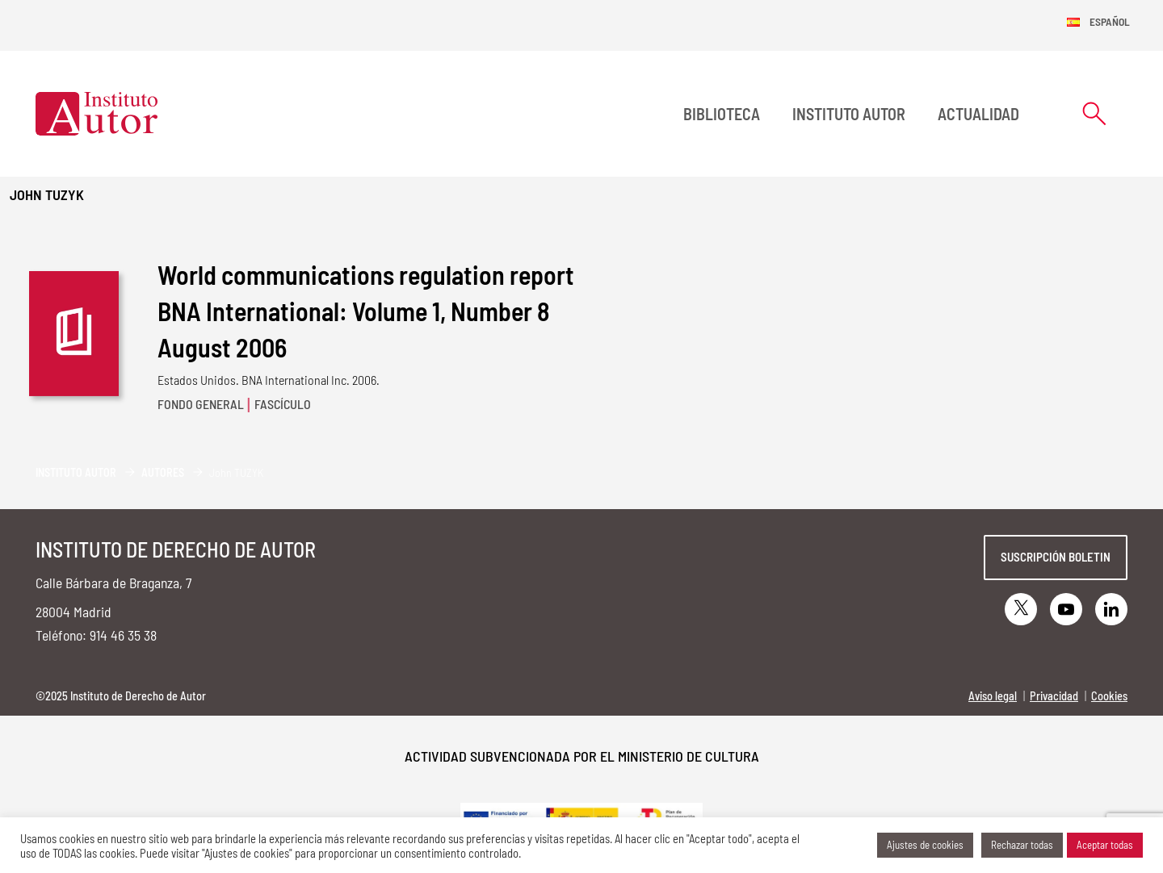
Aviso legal (992, 696)
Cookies (1109, 696)
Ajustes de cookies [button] (925, 844)
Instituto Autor (848, 113)
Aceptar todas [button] (1105, 844)
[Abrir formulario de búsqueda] (1094, 113)
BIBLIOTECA (721, 113)
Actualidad (978, 113)
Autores (162, 472)
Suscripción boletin (1056, 556)
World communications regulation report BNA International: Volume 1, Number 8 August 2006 (365, 310)
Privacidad (1054, 696)
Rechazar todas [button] (1022, 844)
